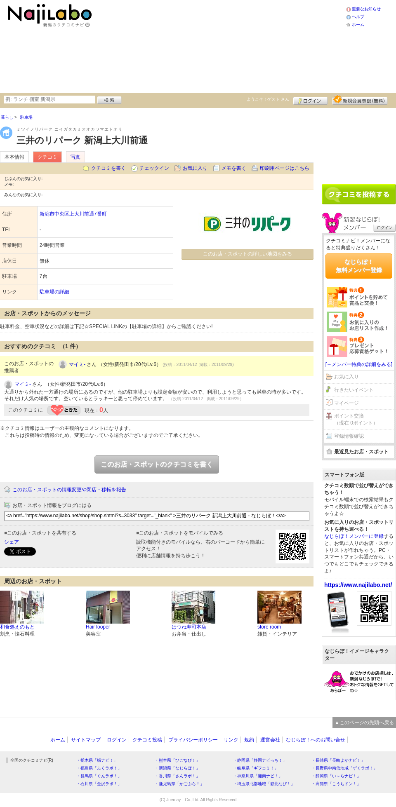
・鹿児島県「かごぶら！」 (179, 783)
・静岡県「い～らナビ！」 (336, 776)
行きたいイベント (354, 390)
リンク (231, 740)
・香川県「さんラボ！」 (177, 776)
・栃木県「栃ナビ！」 (97, 760)
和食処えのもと (17, 627)
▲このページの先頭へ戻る (364, 722)
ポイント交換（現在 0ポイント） (356, 419)
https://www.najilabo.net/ (358, 585)
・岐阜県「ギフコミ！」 (255, 768)
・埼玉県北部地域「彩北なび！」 (264, 783)
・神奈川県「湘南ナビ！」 (258, 776)
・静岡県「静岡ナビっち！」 (260, 760)
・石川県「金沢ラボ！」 (99, 783)
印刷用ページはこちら (284, 168)
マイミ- (77, 364)
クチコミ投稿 (147, 740)
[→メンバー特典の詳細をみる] (359, 364)
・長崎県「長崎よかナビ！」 (338, 760)
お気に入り (195, 168)
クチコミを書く (108, 168)
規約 (249, 740)
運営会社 (270, 740)
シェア (11, 542)
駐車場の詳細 (54, 292)
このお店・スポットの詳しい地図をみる (247, 254)
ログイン (310, 99)
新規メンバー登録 (360, 99)
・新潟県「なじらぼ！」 (177, 768)
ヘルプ (358, 16)
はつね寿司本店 (189, 627)
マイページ (346, 403)
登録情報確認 (349, 436)
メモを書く (234, 168)
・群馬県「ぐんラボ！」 (99, 776)
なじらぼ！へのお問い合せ (315, 740)
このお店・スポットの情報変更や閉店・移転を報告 (69, 490)
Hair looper (98, 627)
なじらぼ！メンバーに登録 (354, 536)
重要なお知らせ (366, 9)
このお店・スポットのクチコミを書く (157, 464)
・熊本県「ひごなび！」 (177, 760)
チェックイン (154, 168)
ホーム (358, 24)
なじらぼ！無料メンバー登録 (359, 265)
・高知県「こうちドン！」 (336, 783)
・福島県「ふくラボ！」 (99, 768)
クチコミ (47, 157)
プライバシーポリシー (193, 740)
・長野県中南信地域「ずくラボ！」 (344, 768)
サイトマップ (86, 740)
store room (269, 627)
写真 (75, 157)
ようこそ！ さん (268, 99)
